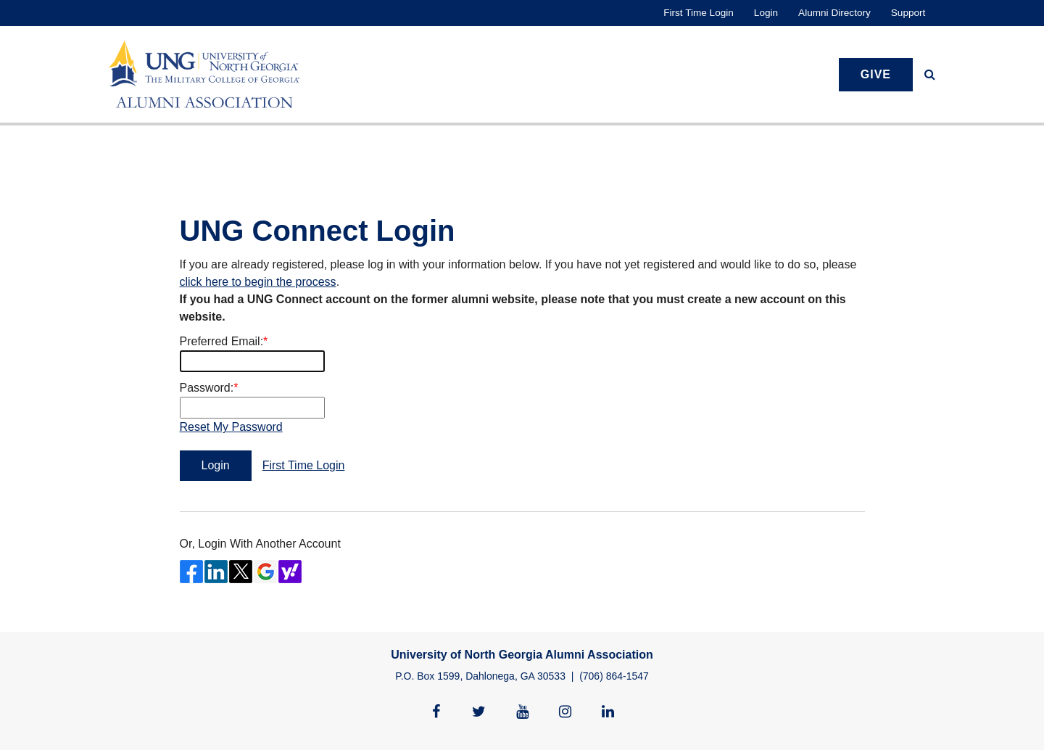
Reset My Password (231, 427)
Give (876, 74)
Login (766, 12)
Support (908, 12)
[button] (929, 74)
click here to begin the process (258, 282)
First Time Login (698, 12)
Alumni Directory (834, 12)
